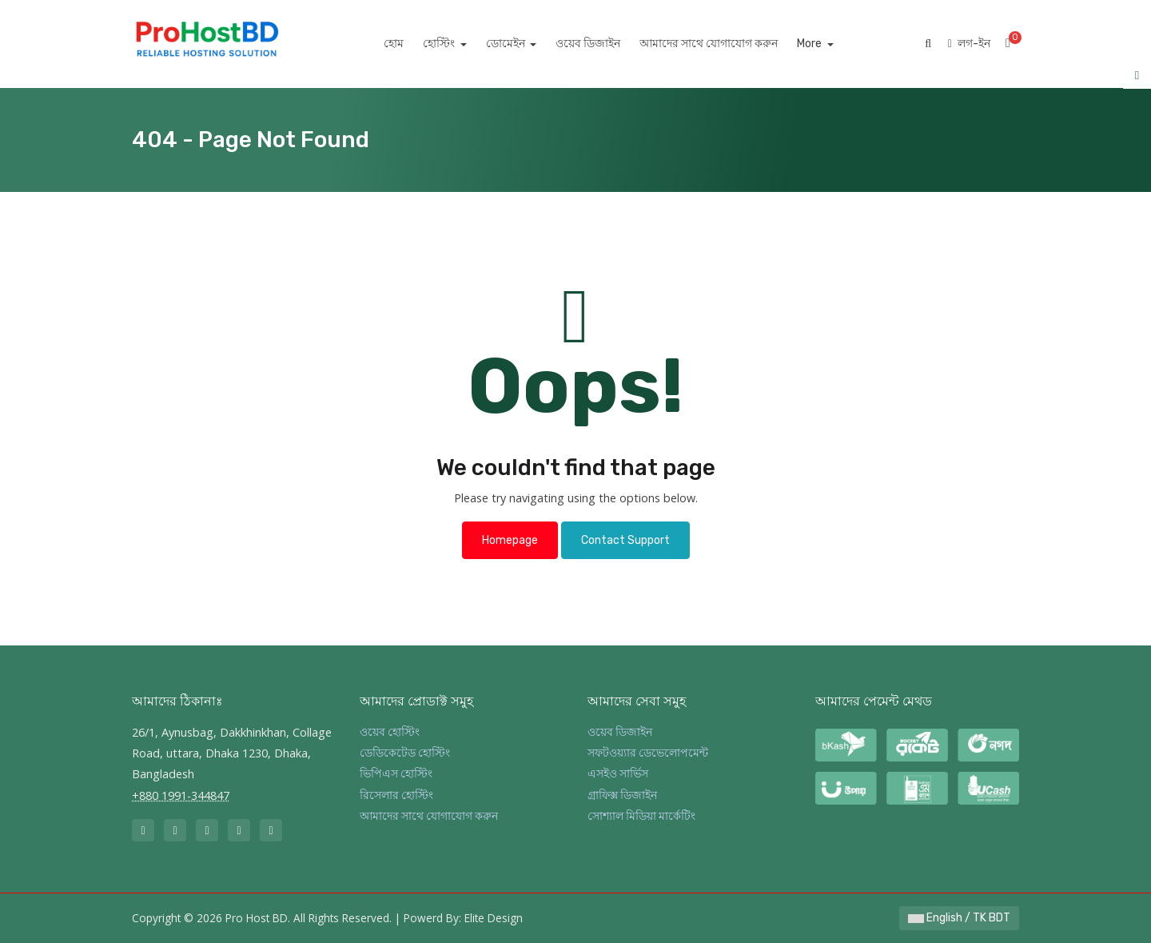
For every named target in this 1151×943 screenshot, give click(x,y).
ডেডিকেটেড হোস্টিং (405, 753)
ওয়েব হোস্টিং (390, 732)
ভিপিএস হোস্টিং (396, 774)
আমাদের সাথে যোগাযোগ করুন (727, 43)
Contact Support (625, 540)
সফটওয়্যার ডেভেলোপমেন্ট (647, 753)
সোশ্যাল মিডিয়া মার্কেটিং (641, 816)
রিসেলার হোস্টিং (396, 795)
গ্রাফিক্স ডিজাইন (622, 795)
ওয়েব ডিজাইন (606, 43)
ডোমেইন (524, 43)
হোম (412, 43)
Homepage (510, 540)
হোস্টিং (458, 43)
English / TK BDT (959, 918)
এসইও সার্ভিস (617, 774)
